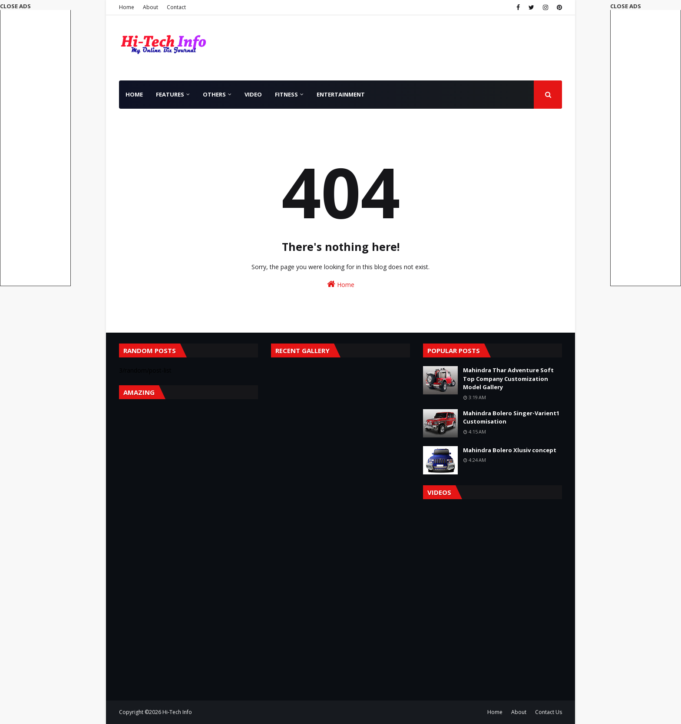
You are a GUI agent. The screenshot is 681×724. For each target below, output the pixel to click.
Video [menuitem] (253, 94)
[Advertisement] (646, 147)
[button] (645, 144)
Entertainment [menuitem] (341, 94)
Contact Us (548, 712)
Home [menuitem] (134, 94)
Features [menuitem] (170, 94)
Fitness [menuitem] (286, 94)
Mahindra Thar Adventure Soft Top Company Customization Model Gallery (508, 378)
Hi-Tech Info (177, 712)
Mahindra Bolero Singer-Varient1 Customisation (511, 417)
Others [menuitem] (214, 94)
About (150, 7)
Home (126, 7)
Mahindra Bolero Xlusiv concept (509, 450)
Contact (176, 7)
